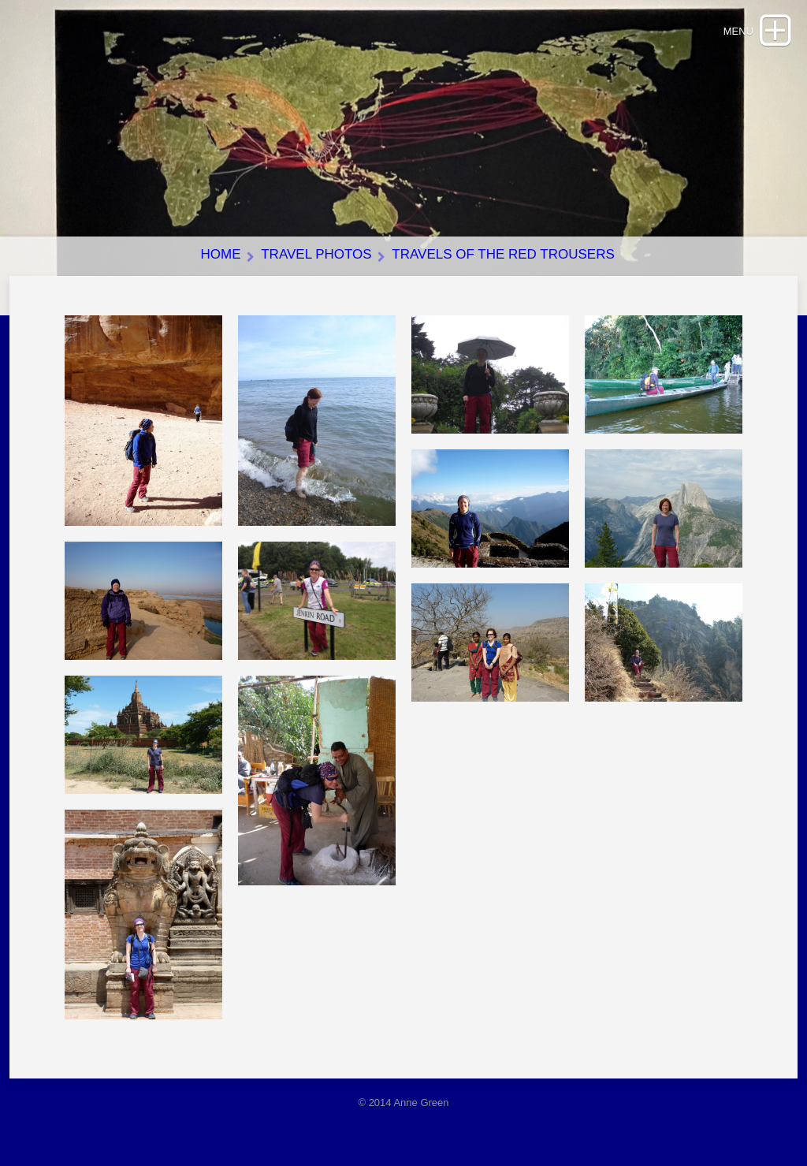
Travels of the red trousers (503, 254)
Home (221, 254)
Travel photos (316, 254)
